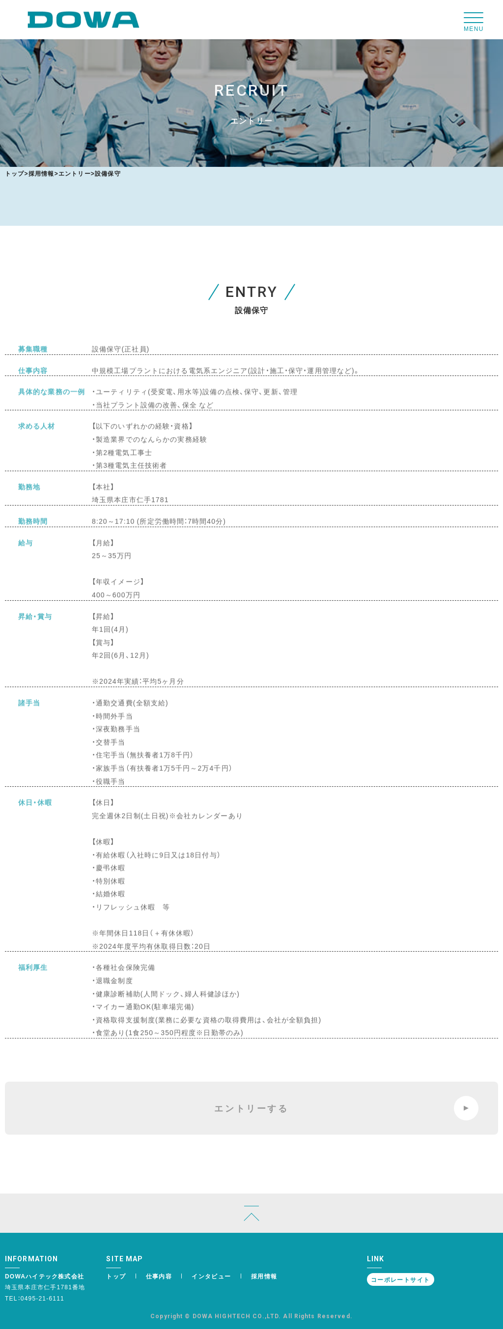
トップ (15, 173)
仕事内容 (159, 1276)
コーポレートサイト (400, 1279)
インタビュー (211, 1276)
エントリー (74, 173)
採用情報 (41, 173)
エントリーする (346, 1108)
